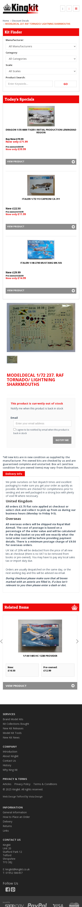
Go (66, 84)
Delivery (7, 821)
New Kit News (11, 737)
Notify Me (62, 440)
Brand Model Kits (13, 719)
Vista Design (36, 796)
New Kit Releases (13, 728)
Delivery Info (13, 474)
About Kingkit (10, 756)
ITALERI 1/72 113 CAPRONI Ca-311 (41, 199)
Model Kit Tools (12, 733)
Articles (7, 784)
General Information (15, 812)
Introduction (10, 751)
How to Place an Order (16, 817)
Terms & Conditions (45, 784)
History (7, 765)
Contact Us (9, 760)
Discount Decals (20, 20)
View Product (41, 162)
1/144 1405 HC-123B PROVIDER (40, 655)
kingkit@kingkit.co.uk (17, 869)
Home (6, 20)
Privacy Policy (22, 784)
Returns (7, 826)
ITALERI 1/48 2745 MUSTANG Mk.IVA (41, 262)
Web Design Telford (14, 796)
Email (14, 417)
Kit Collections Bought (16, 723)
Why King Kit (10, 770)
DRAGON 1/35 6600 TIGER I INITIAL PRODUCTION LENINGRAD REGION (41, 131)
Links (6, 830)
